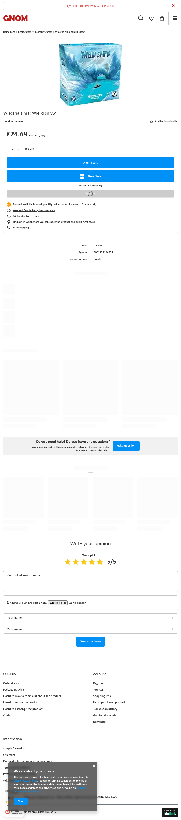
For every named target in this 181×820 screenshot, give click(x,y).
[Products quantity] (14, 149)
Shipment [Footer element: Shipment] (9, 755)
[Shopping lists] (151, 18)
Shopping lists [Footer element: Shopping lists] (102, 696)
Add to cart (90, 163)
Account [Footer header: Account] (99, 674)
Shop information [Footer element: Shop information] (14, 748)
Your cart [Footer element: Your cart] (98, 689)
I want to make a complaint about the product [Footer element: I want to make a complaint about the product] (32, 696)
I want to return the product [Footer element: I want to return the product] (21, 702)
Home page (9, 32)
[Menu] (174, 18)
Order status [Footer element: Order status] (11, 683)
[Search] (140, 18)
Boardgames (24, 32)
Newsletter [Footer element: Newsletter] (99, 722)
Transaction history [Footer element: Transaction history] (105, 709)
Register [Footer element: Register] (98, 683)
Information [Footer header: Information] (12, 739)
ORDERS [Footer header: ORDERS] (9, 674)
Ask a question (126, 445)
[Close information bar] (173, 6)
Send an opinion (90, 641)
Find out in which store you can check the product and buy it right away (54, 222)
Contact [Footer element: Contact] (8, 715)
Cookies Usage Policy (25, 780)
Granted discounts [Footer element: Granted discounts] (104, 715)
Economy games (43, 32)
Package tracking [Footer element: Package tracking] (13, 689)
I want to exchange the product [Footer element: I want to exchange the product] (23, 709)
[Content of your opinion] (90, 581)
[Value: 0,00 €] (162, 18)
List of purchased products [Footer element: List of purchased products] (110, 702)
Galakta (98, 245)
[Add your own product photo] (73, 602)
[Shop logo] (15, 18)
